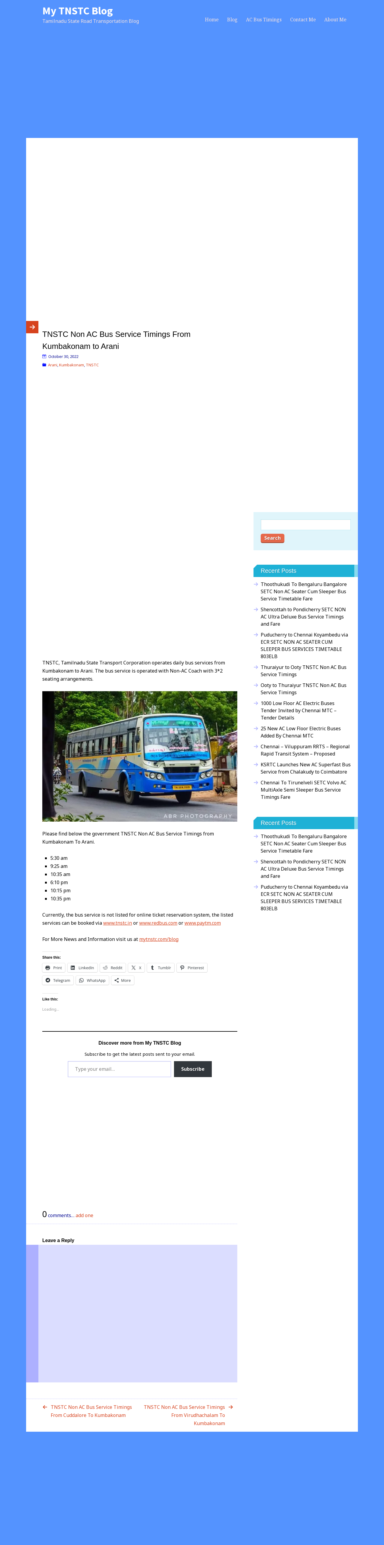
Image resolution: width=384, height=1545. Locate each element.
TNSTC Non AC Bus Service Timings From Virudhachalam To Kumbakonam (184, 1415)
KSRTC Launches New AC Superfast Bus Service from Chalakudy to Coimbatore (306, 768)
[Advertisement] (192, 88)
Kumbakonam (71, 365)
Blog (232, 19)
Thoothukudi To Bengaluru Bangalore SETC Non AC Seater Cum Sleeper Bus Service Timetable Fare (304, 591)
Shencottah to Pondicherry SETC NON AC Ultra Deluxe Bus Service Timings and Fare (303, 616)
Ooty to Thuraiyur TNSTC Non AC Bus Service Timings (303, 689)
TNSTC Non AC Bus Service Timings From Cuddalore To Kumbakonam (91, 1411)
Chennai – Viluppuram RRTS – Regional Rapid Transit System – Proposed (305, 750)
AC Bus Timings (264, 19)
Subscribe (193, 1069)
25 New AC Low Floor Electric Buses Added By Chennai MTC (301, 732)
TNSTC (92, 365)
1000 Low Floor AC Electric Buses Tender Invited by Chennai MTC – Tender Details (299, 710)
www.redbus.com (158, 923)
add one (84, 1215)
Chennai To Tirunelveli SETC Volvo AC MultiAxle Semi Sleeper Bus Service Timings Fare (303, 789)
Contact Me (303, 19)
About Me (335, 19)
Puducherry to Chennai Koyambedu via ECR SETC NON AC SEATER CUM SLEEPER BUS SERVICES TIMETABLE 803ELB (304, 645)
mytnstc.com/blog (158, 939)
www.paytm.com (202, 923)
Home (212, 19)
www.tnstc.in (117, 923)
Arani (52, 365)
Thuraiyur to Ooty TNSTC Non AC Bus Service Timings (303, 671)
